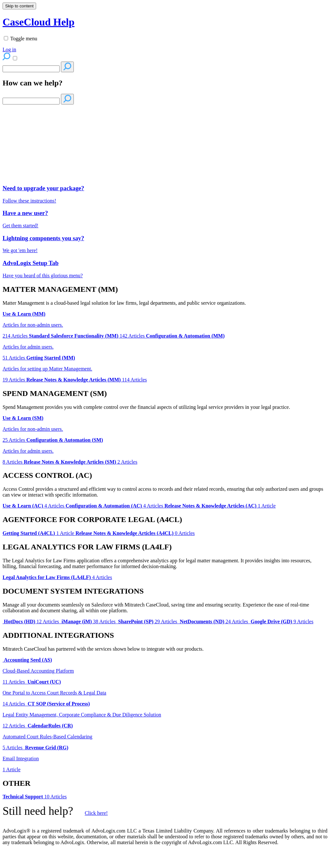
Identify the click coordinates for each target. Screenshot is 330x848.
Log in (9, 49)
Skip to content (19, 6)
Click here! (96, 813)
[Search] (31, 68)
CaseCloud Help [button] (38, 22)
